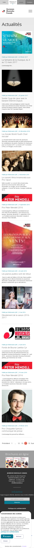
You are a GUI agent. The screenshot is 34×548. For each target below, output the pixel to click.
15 (29, 443)
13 (22, 443)
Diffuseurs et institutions (12, 2)
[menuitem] (4, 2)
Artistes (21, 2)
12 (19, 443)
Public (4, 2)
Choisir (5, 541)
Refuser (18, 536)
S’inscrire (17, 502)
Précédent (6, 443)
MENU (30, 11)
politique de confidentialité (10, 532)
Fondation (29, 2)
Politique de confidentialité (17, 508)
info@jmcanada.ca (17, 483)
